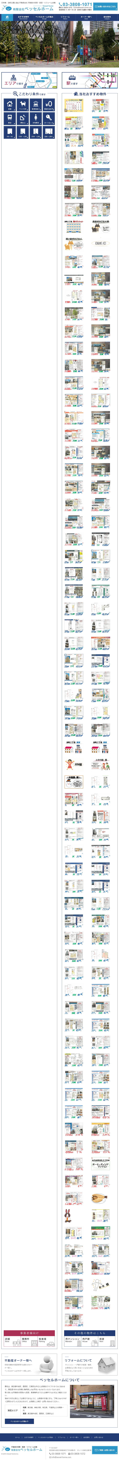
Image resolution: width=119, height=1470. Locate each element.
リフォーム (61, 1437)
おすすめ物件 (28, 1437)
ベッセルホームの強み (19, 1421)
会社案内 (86, 1437)
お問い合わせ (98, 1437)
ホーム (17, 1437)
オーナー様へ (74, 1437)
